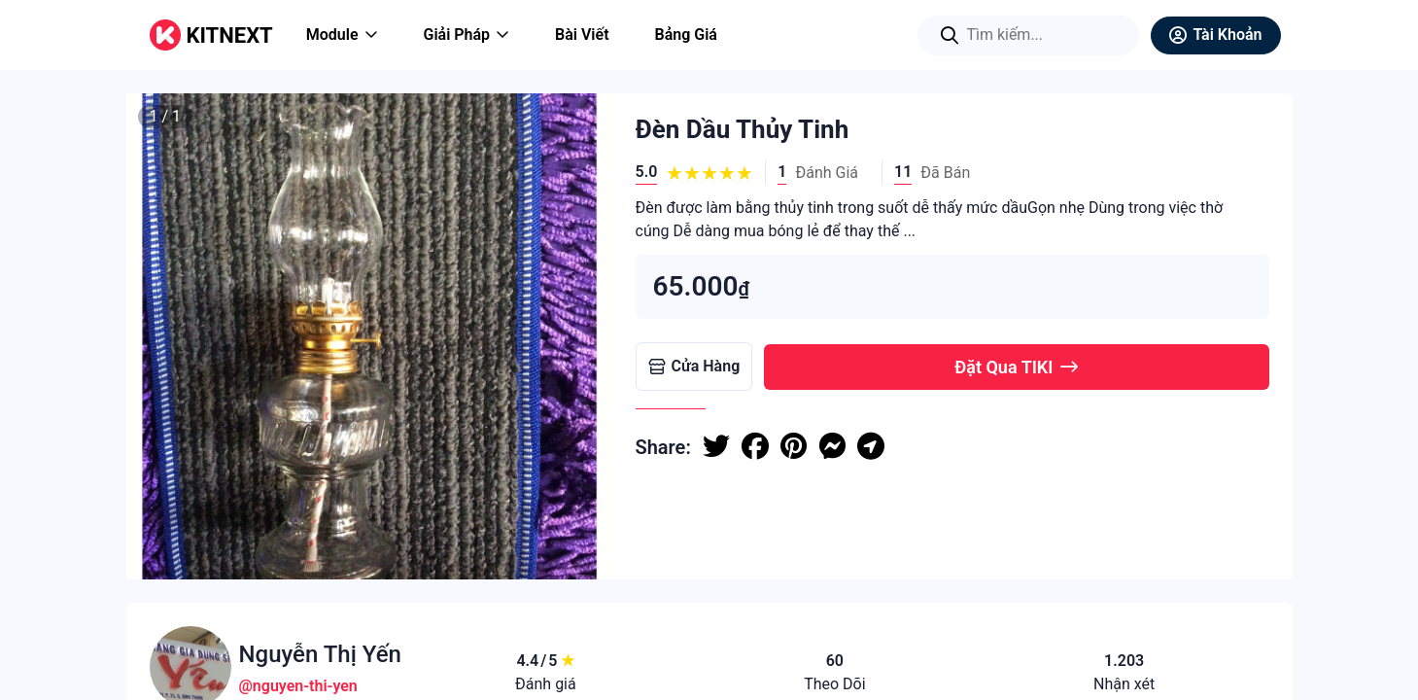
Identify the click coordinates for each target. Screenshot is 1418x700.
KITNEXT (230, 35)
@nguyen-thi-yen (298, 686)
